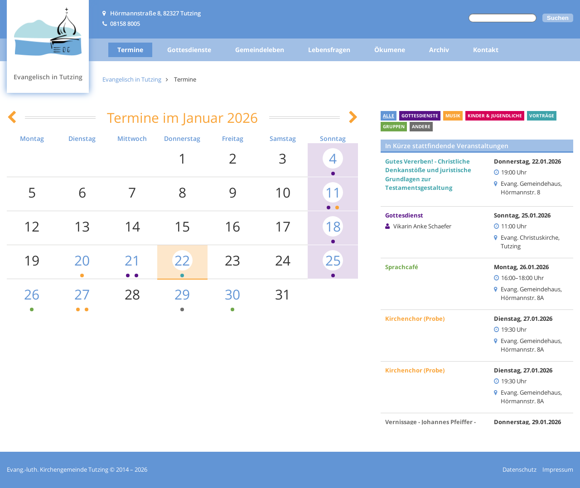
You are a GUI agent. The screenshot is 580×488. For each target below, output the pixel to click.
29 (182, 294)
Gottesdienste (419, 115)
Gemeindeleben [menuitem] (259, 49)
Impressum (557, 469)
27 (82, 294)
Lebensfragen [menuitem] (329, 49)
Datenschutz (519, 469)
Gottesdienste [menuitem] (189, 49)
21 (132, 260)
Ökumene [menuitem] (389, 49)
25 (333, 260)
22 (182, 260)
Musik (452, 115)
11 (333, 192)
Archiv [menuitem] (439, 49)
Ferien (446, 126)
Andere (421, 126)
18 (333, 226)
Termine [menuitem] (130, 49)
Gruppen (394, 126)
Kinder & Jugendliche (495, 115)
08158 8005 (125, 23)
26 (31, 294)
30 (232, 294)
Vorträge (541, 115)
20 (82, 260)
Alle (388, 115)
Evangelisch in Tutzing (131, 79)
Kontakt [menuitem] (485, 49)
